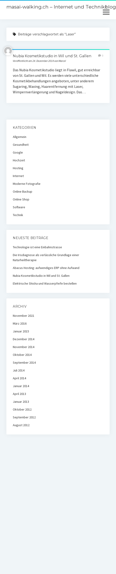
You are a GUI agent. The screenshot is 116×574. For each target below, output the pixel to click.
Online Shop (21, 199)
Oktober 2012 (22, 409)
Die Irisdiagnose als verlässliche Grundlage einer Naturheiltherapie (46, 257)
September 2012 (24, 417)
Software (19, 207)
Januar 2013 (21, 402)
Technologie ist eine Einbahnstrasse (37, 247)
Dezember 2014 (23, 339)
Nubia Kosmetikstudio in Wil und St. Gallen (52, 56)
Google (18, 152)
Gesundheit (21, 145)
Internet (18, 176)
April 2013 (19, 394)
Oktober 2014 (22, 355)
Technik (18, 215)
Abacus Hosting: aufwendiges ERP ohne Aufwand (46, 268)
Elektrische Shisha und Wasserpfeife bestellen (45, 283)
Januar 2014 (21, 386)
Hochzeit (19, 160)
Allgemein (19, 137)
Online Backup (22, 191)
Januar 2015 (21, 331)
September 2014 (24, 362)
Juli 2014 (18, 370)
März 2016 (20, 323)
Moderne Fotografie (26, 184)
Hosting (18, 168)
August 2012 (21, 425)
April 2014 (19, 378)
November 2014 (23, 347)
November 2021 (23, 316)
